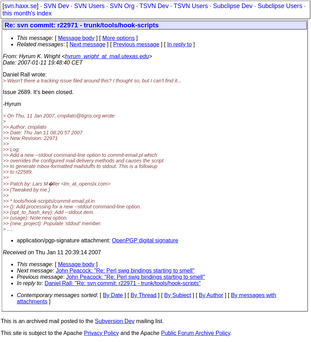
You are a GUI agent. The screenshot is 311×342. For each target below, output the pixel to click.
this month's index (27, 13)
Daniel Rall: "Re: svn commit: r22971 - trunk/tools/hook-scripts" (123, 283)
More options (118, 38)
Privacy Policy (101, 333)
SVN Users (89, 5)
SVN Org (122, 5)
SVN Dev (56, 5)
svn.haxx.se (20, 5)
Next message (87, 44)
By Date (113, 295)
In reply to (179, 44)
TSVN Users (191, 5)
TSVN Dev (154, 5)
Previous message (136, 44)
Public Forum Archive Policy (195, 333)
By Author (211, 295)
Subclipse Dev (232, 5)
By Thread (144, 295)
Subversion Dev (115, 321)
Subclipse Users (280, 5)
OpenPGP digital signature (145, 240)
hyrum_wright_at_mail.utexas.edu (107, 56)
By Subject (177, 295)
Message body (76, 38)
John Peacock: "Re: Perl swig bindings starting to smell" (125, 271)
